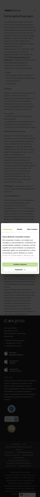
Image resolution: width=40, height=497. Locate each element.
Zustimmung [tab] (7, 229)
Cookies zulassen (20, 264)
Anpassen (20, 269)
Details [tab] (19, 229)
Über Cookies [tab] (32, 229)
